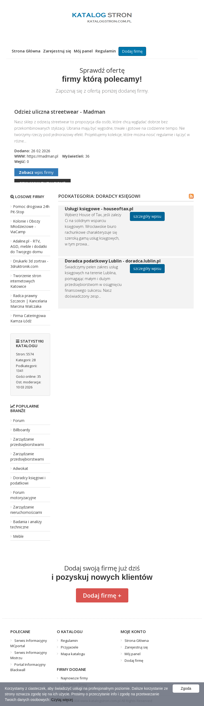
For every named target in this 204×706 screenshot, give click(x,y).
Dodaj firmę (132, 51)
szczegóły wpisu (147, 216)
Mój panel (83, 51)
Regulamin (105, 51)
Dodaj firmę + (102, 595)
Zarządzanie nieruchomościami (26, 509)
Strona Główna (26, 51)
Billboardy (21, 429)
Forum (18, 420)
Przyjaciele (69, 647)
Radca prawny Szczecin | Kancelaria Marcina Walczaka (28, 301)
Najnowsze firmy (74, 678)
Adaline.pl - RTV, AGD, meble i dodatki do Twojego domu (28, 246)
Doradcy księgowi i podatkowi (27, 480)
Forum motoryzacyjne (23, 495)
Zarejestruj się (57, 51)
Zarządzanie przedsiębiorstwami (27, 442)
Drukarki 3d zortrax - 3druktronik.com (29, 263)
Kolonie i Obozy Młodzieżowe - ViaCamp (25, 226)
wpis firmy (36, 172)
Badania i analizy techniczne (26, 524)
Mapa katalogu (73, 653)
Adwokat (20, 468)
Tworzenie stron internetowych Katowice (25, 281)
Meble (18, 536)
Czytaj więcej (62, 699)
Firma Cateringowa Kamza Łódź (28, 318)
